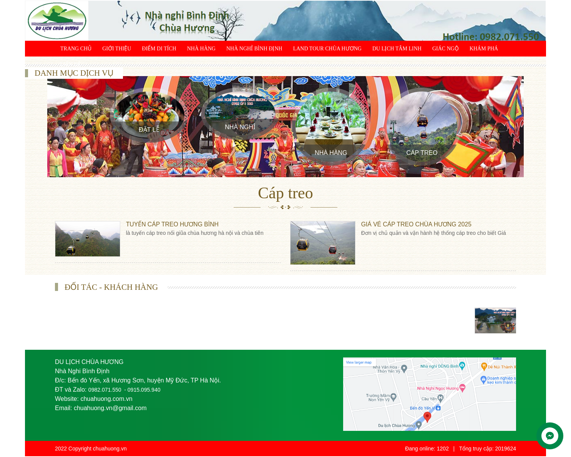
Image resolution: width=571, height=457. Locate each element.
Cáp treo (421, 153)
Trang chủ (75, 49)
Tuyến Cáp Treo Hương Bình (174, 224)
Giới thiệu (116, 49)
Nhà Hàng (201, 49)
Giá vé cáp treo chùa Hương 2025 (418, 224)
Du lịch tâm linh (397, 49)
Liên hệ (70, 64)
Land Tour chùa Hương (327, 49)
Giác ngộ (445, 49)
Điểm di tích (159, 49)
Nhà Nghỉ (240, 127)
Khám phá (484, 49)
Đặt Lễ (149, 129)
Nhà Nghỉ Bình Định (254, 49)
